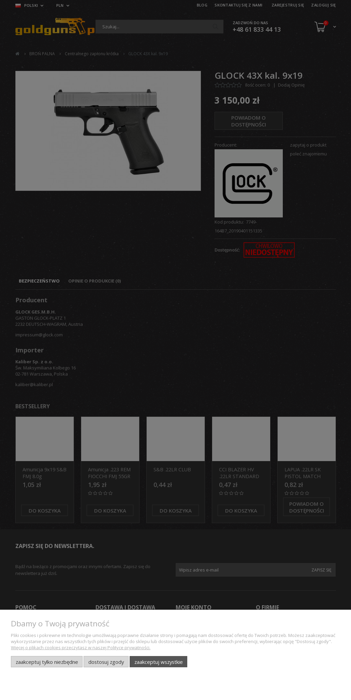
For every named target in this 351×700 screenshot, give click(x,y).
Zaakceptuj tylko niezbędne (47, 661)
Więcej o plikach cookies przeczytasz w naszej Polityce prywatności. (80, 647)
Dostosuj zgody (106, 661)
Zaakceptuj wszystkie (158, 661)
